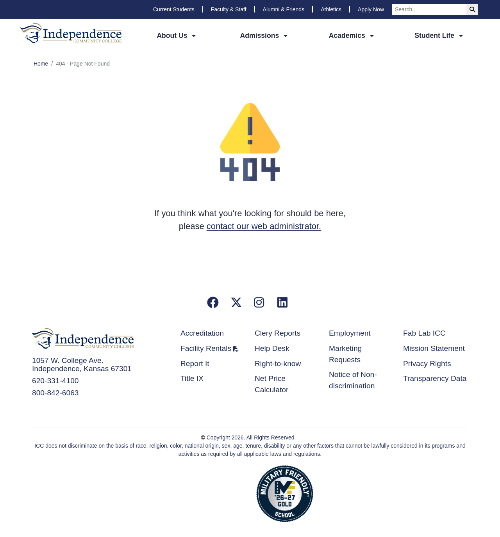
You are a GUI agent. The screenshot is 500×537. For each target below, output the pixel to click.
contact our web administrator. (264, 226)
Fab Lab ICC (424, 333)
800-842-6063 (55, 393)
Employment (350, 333)
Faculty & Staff (228, 9)
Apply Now (371, 9)
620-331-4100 (55, 381)
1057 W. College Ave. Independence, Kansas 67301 (82, 364)
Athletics (331, 9)
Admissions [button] (260, 35)
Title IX (192, 378)
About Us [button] (173, 35)
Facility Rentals (205, 348)
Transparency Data (434, 378)
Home (41, 63)
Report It (194, 363)
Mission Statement (434, 348)
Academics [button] (348, 35)
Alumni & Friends (284, 9)
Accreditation (202, 333)
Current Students (174, 9)
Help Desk (272, 348)
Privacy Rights (427, 363)
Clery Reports (277, 333)
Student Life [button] (435, 35)
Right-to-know (278, 363)
